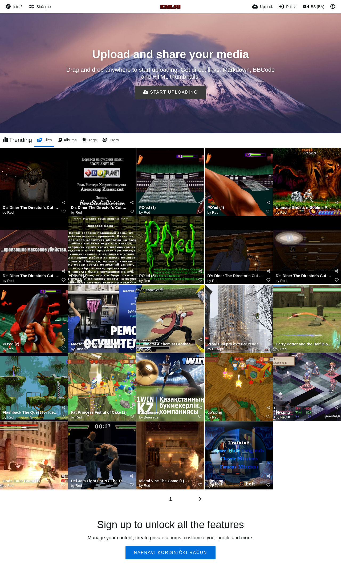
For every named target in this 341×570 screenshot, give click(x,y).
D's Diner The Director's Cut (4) (31, 208)
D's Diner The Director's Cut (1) (99, 208)
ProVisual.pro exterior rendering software (235, 344)
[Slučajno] (40, 6)
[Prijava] (288, 6)
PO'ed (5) (147, 276)
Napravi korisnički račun (170, 552)
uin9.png (216, 481)
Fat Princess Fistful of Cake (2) (99, 412)
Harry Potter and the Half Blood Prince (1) (304, 344)
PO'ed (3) (79, 276)
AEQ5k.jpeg (149, 412)
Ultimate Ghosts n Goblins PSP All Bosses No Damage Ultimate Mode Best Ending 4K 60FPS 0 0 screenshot (304, 208)
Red (10, 212)
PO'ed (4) (216, 208)
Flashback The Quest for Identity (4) (31, 412)
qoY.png (215, 412)
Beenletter (152, 417)
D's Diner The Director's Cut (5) (304, 276)
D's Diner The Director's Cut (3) (31, 276)
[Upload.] (262, 6)
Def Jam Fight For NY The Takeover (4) (99, 481)
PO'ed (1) (147, 208)
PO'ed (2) (11, 344)
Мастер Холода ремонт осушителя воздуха (99, 344)
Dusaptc (82, 349)
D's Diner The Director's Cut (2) (235, 276)
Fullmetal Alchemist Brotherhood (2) (167, 344)
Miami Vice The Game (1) (161, 481)
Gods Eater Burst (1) (21, 481)
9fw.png (283, 412)
